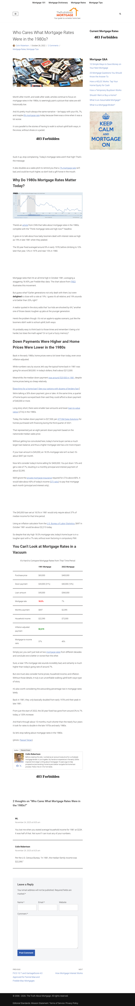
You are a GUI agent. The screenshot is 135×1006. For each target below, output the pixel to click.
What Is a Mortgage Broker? (102, 105)
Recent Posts (25, 750)
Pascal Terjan (26, 740)
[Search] (120, 14)
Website (62, 902)
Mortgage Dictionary (58, 2)
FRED (73, 281)
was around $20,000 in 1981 (61, 377)
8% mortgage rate (31, 115)
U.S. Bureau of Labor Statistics (61, 523)
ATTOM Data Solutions (68, 419)
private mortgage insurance (39, 478)
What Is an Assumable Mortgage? (105, 100)
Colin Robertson (22, 45)
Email (41, 902)
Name (20, 902)
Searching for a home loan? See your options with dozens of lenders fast (46, 388)
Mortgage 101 (38, 2)
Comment (22, 914)
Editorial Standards (21, 1003)
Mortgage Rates (78, 2)
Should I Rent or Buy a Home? (103, 95)
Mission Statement (39, 1003)
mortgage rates (53, 652)
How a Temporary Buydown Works (105, 90)
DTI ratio (54, 481)
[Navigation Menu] (15, 14)
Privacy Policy (72, 1003)
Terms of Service (57, 1003)
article (25, 225)
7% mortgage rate (68, 168)
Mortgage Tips (96, 2)
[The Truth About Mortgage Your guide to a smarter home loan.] (67, 13)
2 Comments (53, 45)
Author (16, 750)
